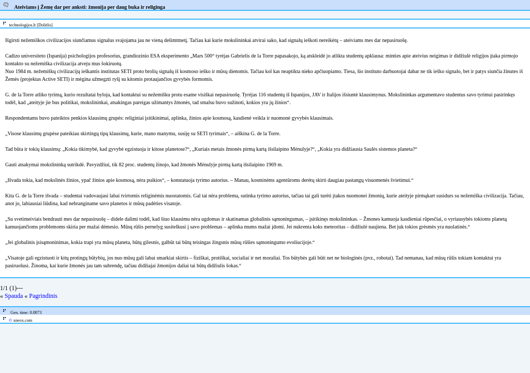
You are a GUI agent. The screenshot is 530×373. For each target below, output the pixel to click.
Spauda (14, 295)
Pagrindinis (43, 295)
